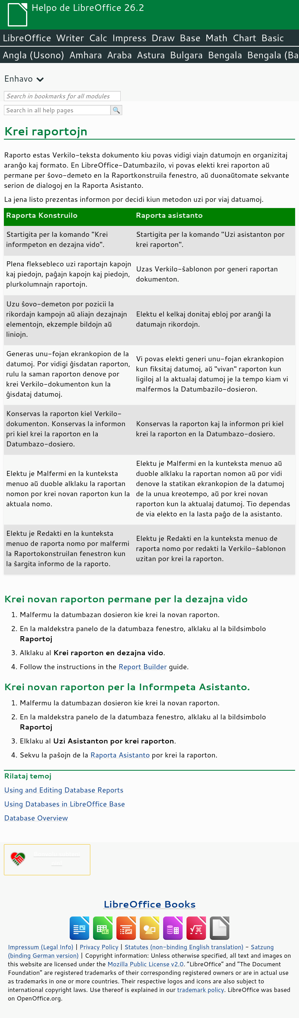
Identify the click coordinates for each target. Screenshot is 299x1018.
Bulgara (186, 54)
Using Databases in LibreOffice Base (64, 804)
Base (190, 37)
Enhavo (18, 78)
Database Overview (36, 818)
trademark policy (200, 989)
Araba (119, 54)
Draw (162, 37)
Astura (151, 54)
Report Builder (142, 666)
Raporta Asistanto (120, 755)
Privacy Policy (98, 947)
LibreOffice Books (149, 904)
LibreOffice (26, 37)
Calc (98, 37)
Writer (70, 37)
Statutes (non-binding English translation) (183, 947)
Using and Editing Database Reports (63, 790)
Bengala (225, 54)
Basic (272, 37)
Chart (244, 37)
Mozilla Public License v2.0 (145, 964)
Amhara (85, 54)
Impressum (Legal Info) (41, 947)
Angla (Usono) (33, 54)
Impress (129, 37)
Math (216, 37)
